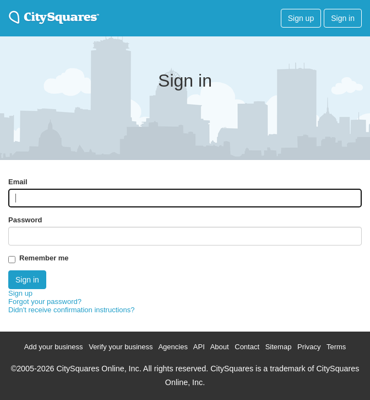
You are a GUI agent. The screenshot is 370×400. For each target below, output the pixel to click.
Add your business (53, 347)
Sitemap (278, 347)
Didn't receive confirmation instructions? (71, 310)
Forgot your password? (44, 301)
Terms (336, 347)
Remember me (44, 258)
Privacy (309, 347)
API (199, 347)
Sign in (343, 18)
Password (25, 220)
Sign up (301, 18)
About (219, 347)
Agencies (172, 347)
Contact (247, 347)
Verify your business (121, 347)
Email (18, 182)
